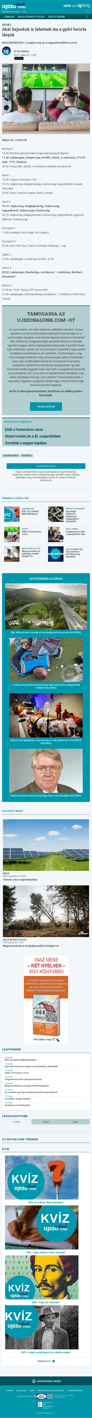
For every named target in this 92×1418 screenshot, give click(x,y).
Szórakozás (28, 508)
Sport (6, 24)
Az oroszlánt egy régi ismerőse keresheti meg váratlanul (74, 553)
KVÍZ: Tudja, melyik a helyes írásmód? (46, 1252)
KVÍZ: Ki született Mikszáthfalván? (30, 512)
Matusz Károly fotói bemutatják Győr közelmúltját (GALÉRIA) (46, 795)
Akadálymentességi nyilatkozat (51, 1390)
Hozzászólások (46, 466)
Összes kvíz (46, 1361)
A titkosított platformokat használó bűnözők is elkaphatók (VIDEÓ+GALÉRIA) (46, 686)
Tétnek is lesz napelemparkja (20, 879)
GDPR (32, 1390)
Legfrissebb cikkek (46, 1381)
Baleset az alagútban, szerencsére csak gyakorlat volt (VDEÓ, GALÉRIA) (46, 742)
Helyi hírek (56, 16)
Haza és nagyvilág (31, 16)
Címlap (9, 16)
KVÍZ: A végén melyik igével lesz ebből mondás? (46, 1352)
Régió (6, 873)
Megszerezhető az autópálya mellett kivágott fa (31, 554)
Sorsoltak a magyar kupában (26, 443)
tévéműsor (27, 455)
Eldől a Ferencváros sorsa (24, 429)
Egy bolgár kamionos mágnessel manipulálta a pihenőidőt (72, 516)
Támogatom (46, 406)
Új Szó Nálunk (21, 51)
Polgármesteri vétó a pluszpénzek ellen (75, 533)
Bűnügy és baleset (75, 508)
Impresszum (21, 1390)
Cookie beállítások (75, 1390)
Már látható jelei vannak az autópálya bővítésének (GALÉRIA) (46, 632)
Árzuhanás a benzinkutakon (17, 1105)
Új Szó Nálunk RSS (26, 1396)
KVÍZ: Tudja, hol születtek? (46, 1302)
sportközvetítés (11, 455)
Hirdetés (9, 1390)
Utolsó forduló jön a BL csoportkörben (33, 436)
